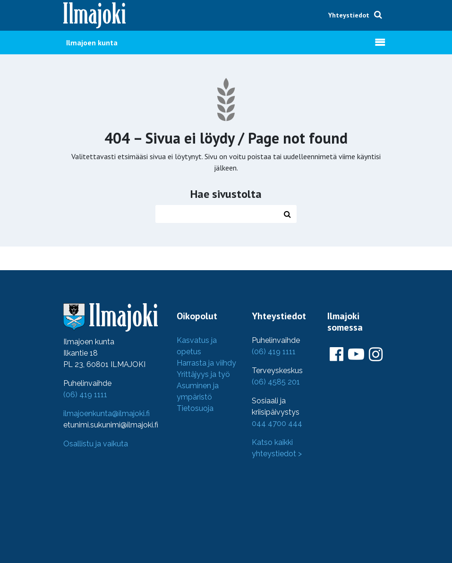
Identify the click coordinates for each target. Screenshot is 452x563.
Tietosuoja (195, 408)
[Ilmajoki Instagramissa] (376, 354)
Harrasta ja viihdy (206, 362)
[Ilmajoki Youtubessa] (356, 354)
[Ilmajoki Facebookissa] (336, 354)
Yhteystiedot (348, 15)
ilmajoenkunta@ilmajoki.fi (106, 413)
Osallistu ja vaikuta (95, 443)
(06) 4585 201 (276, 381)
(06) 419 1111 (85, 394)
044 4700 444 (277, 423)
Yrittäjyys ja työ (203, 374)
